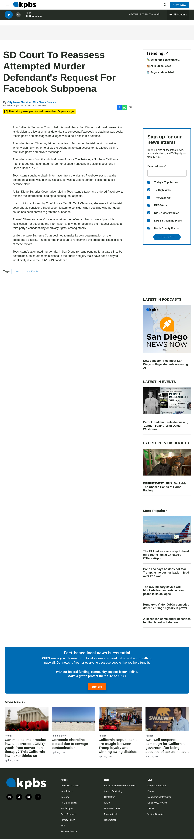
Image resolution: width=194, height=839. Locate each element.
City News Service (19, 102)
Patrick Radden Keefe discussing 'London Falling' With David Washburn (165, 426)
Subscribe (167, 237)
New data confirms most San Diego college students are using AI (165, 364)
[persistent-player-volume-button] (18, 16)
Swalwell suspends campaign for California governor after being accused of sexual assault (167, 746)
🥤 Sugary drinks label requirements (160, 74)
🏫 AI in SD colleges (158, 65)
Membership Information (159, 797)
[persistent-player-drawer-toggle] (178, 16)
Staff (63, 825)
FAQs (107, 802)
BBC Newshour (34, 17)
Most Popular (155, 511)
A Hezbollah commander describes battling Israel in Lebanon (167, 620)
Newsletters (66, 791)
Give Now (179, 5)
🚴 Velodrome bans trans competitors (162, 61)
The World (154, 15)
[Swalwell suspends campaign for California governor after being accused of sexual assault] (167, 719)
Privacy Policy (68, 820)
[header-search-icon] (165, 4)
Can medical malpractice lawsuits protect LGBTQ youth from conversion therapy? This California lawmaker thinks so (25, 748)
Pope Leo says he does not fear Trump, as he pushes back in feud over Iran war (166, 573)
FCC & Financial (69, 802)
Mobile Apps (67, 808)
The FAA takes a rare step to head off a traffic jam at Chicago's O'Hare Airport (166, 555)
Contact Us (109, 797)
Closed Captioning (113, 791)
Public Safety (59, 735)
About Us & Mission (70, 785)
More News (15, 702)
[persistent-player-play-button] (9, 16)
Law (17, 271)
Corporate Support (156, 785)
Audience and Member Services (120, 785)
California (32, 271)
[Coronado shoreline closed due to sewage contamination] (73, 719)
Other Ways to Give (157, 802)
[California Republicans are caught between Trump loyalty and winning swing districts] (120, 719)
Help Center (110, 820)
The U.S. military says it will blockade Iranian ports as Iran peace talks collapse (163, 590)
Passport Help (111, 814)
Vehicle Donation (155, 814)
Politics (103, 735)
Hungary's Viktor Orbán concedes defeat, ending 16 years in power (166, 606)
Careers (65, 797)
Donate (97, 687)
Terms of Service (69, 831)
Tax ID (150, 808)
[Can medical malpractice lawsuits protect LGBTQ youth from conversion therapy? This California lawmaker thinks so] (26, 719)
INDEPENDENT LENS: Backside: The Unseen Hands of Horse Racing (165, 487)
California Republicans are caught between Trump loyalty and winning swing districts (118, 746)
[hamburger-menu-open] (8, 5)
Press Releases (68, 814)
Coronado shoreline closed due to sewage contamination (70, 744)
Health (8, 735)
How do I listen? (112, 808)
